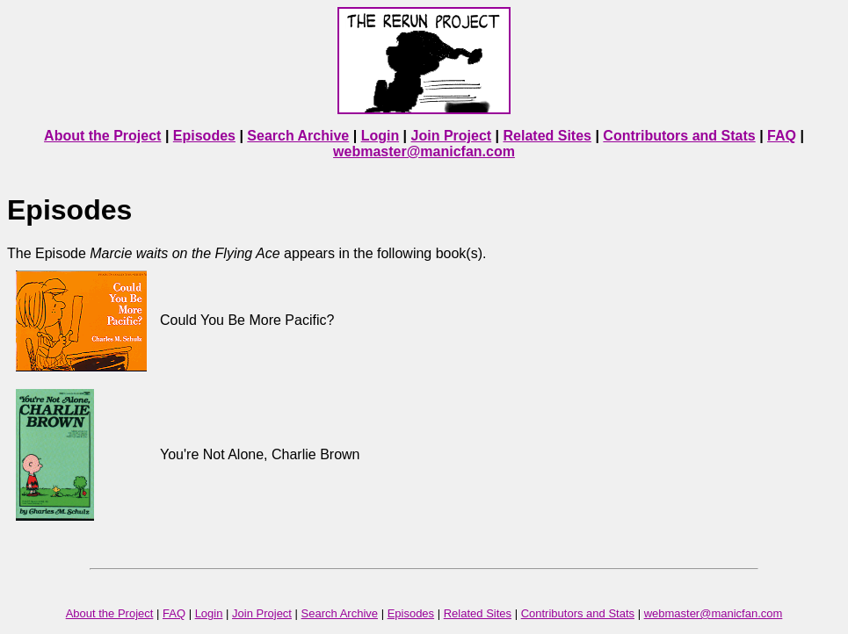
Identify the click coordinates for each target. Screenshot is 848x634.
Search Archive (298, 135)
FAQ (781, 135)
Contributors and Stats (679, 135)
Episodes (204, 135)
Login (380, 135)
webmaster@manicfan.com (424, 151)
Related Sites (547, 135)
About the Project (102, 135)
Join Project (451, 135)
